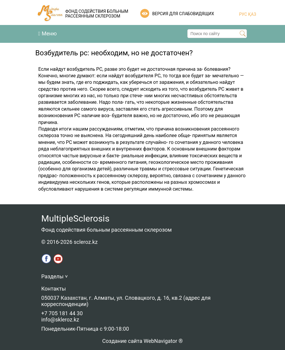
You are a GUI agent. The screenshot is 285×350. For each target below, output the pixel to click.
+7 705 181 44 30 (62, 313)
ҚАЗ (251, 14)
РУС (243, 14)
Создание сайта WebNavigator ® (142, 341)
